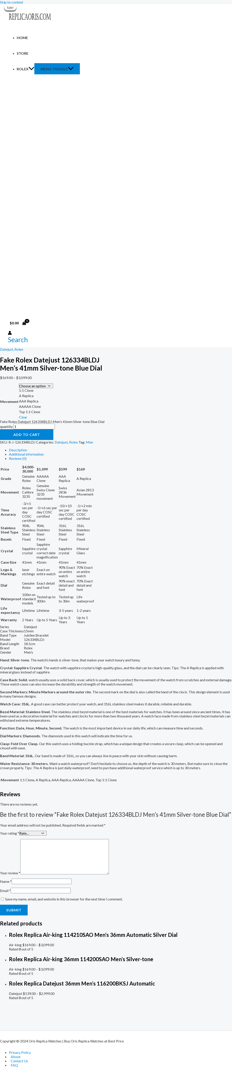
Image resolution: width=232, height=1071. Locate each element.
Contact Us (19, 1061)
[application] (31, 69)
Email (5, 890)
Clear (23, 417)
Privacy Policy (20, 1052)
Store (22, 53)
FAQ (14, 1065)
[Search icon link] (18, 339)
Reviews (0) (18, 458)
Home (22, 37)
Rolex (25, 69)
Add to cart (26, 434)
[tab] (120, 449)
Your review (10, 872)
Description (18, 449)
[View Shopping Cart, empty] (18, 323)
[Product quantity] (34, 426)
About (16, 1056)
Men (89, 442)
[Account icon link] (10, 333)
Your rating (9, 832)
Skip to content (11, 2)
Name (6, 880)
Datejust (6, 349)
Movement (9, 401)
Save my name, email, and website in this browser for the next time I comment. (64, 898)
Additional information (26, 454)
